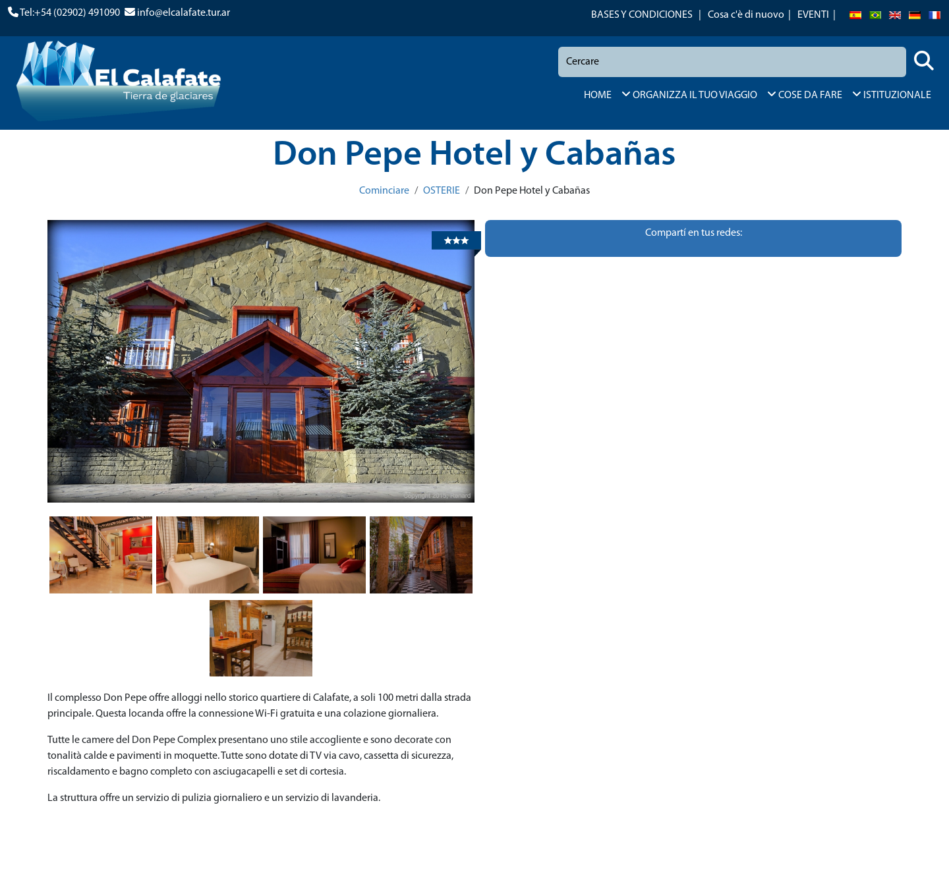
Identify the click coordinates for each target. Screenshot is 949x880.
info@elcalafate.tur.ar (183, 13)
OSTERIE (441, 191)
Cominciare (384, 191)
